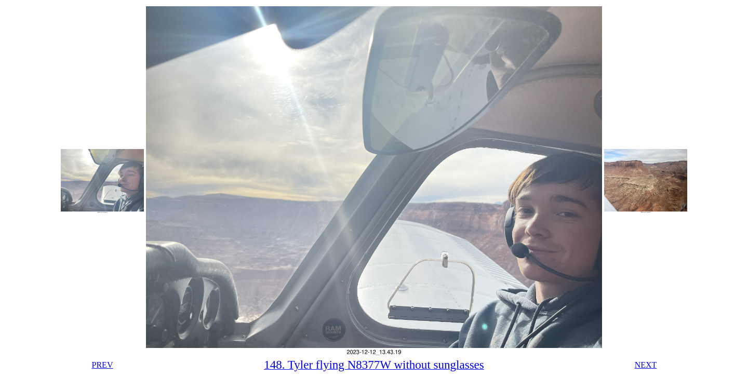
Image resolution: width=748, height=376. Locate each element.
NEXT (646, 364)
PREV (102, 364)
